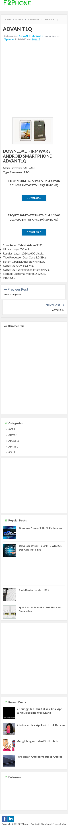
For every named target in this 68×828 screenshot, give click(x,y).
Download (34, 197)
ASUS (11, 452)
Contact (35, 824)
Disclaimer (45, 824)
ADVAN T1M (58, 310)
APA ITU (13, 446)
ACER (11, 429)
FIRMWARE (36, 35)
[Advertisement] (34, 80)
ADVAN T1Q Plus (12, 294)
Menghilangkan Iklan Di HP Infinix (38, 741)
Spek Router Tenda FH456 (34, 590)
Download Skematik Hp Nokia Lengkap (41, 528)
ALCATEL (13, 440)
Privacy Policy (59, 824)
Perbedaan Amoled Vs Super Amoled (40, 756)
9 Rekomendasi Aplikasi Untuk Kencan (41, 725)
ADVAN (23, 35)
